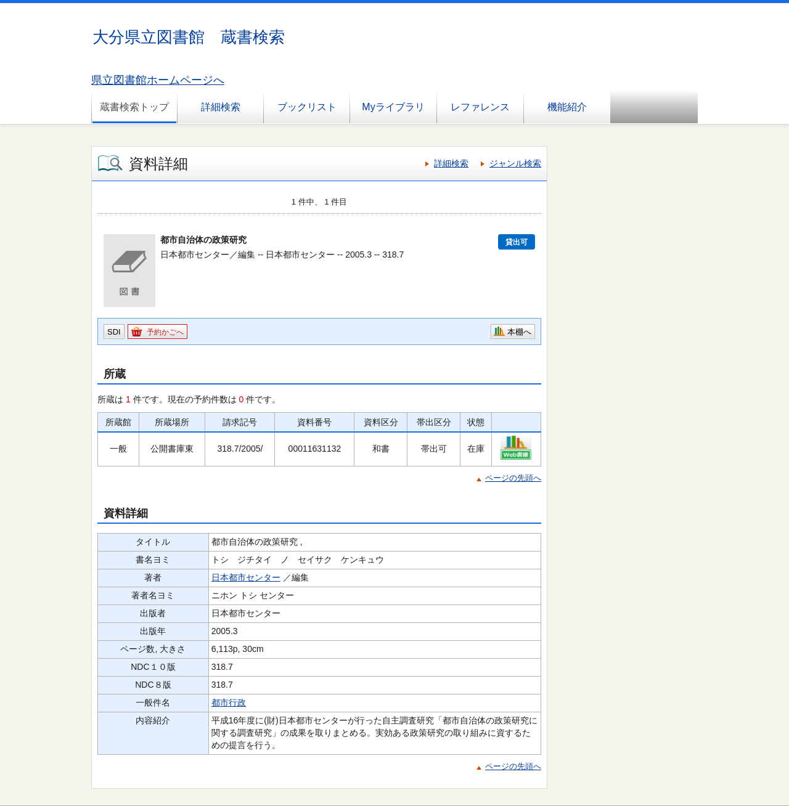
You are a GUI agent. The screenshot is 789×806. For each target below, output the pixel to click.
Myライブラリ (393, 107)
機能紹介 (567, 107)
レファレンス (480, 107)
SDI (114, 331)
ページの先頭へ (513, 477)
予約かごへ (165, 332)
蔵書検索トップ (134, 107)
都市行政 (228, 702)
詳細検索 (220, 107)
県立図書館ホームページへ (157, 80)
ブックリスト (307, 107)
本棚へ (519, 331)
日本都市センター (245, 577)
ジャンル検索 (515, 163)
